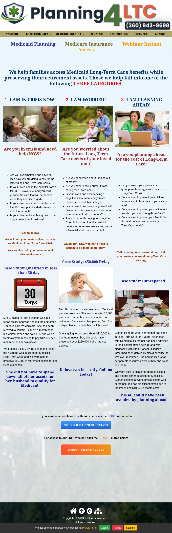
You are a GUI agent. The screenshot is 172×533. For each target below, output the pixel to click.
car (81, 44)
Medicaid (22, 44)
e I (88, 44)
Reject (117, 527)
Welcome (14, 34)
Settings (130, 527)
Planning (44, 44)
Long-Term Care (39, 34)
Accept (105, 527)
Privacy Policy (89, 527)
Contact (160, 34)
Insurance (96, 34)
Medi (71, 44)
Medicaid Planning (70, 34)
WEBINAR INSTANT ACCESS (86, 449)
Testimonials (119, 34)
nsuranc (100, 44)
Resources (141, 34)
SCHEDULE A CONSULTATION (86, 425)
